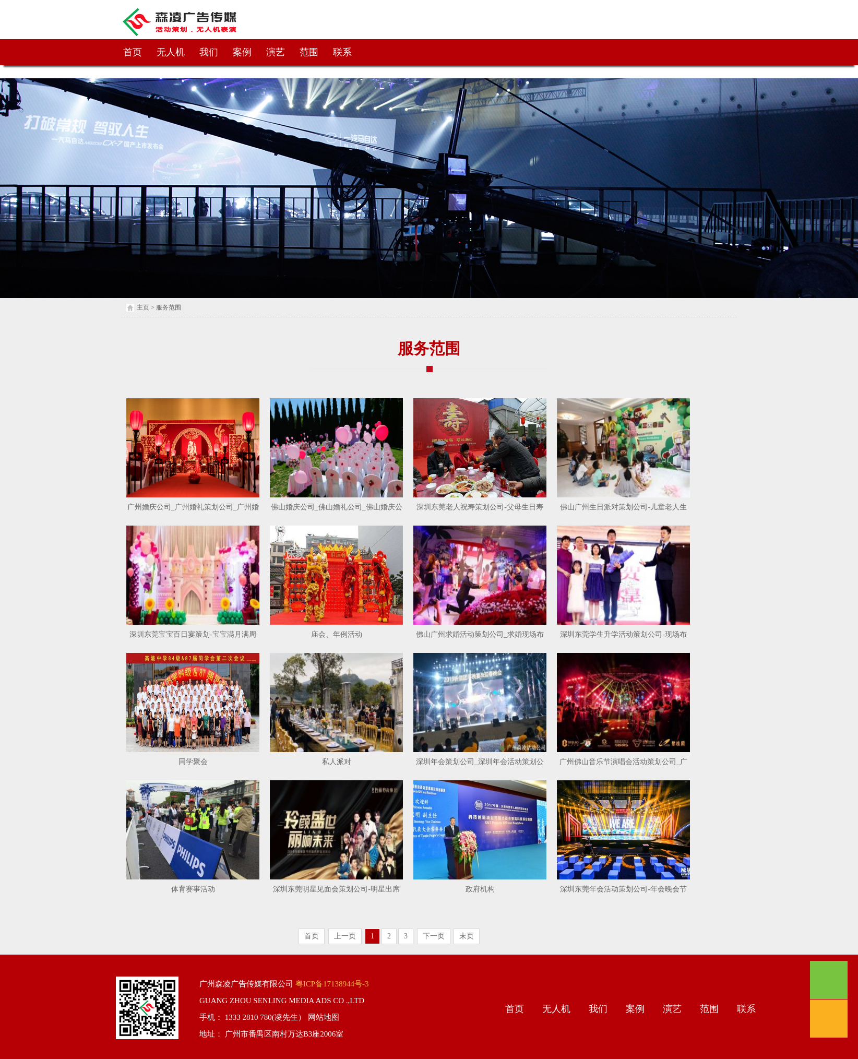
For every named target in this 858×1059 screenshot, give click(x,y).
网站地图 (322, 1017)
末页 (466, 936)
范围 (309, 52)
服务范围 (168, 307)
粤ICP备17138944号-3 (331, 984)
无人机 (171, 52)
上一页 (345, 936)
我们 (208, 52)
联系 (342, 52)
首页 (132, 52)
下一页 (434, 936)
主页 (143, 307)
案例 (242, 52)
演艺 (275, 52)
